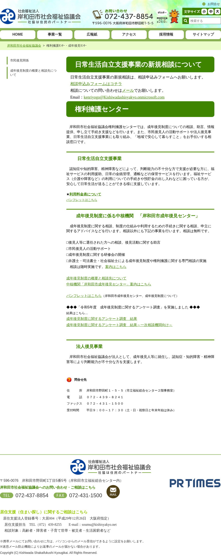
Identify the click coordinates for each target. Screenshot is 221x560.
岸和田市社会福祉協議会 (24, 45)
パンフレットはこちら (81, 200)
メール (128, 90)
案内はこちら (115, 267)
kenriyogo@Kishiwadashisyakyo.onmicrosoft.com (124, 97)
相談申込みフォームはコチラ (96, 84)
